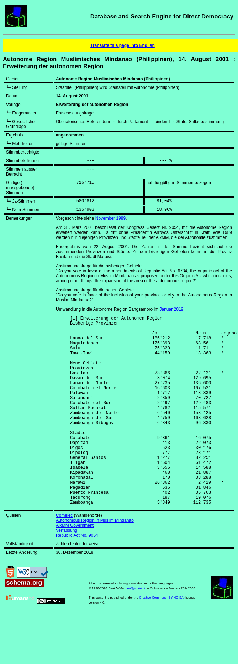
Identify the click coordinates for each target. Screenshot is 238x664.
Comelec (64, 555)
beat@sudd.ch (136, 629)
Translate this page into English (122, 45)
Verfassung (66, 570)
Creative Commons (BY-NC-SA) (162, 638)
